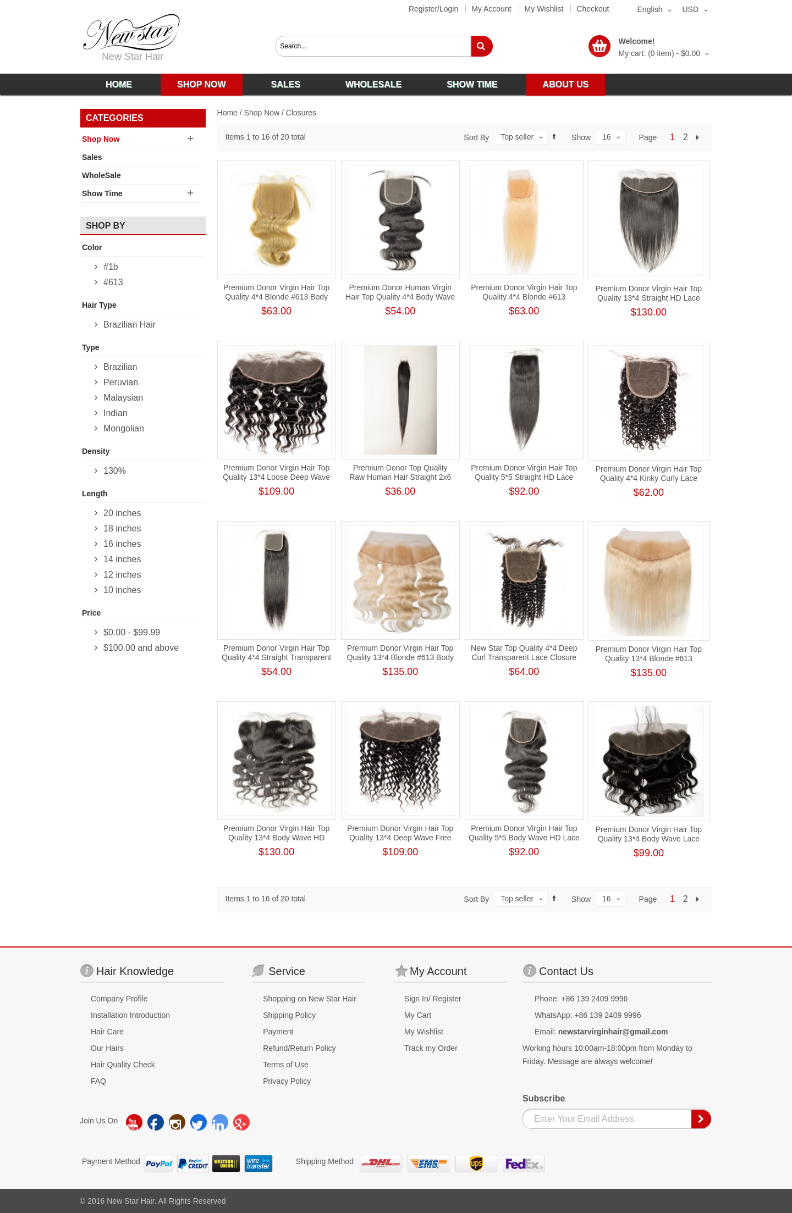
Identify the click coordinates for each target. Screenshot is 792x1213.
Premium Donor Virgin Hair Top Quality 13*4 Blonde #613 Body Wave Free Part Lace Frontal (400, 657)
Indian (115, 413)
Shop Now (262, 112)
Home (227, 112)
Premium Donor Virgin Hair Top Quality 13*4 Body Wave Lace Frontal (649, 838)
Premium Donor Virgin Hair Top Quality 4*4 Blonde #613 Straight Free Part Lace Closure (524, 297)
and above (141, 647)
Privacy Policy (287, 1081)
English (650, 9)
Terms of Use (285, 1064)
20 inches (122, 513)
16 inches (122, 544)
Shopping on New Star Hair (309, 998)
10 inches (122, 590)
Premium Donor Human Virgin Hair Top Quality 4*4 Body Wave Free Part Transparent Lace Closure (400, 301)
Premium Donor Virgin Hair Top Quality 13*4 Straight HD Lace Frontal (649, 298)
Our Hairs (107, 1048)
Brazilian (120, 367)
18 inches (122, 528)
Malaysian (123, 397)
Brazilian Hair (129, 324)
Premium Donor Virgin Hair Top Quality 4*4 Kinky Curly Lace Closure (649, 478)
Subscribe (543, 1098)
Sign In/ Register (432, 998)
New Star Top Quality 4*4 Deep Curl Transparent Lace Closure (524, 653)
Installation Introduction (130, 1015)
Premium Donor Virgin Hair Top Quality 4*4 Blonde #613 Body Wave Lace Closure (276, 297)
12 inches (122, 574)
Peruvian (120, 382)
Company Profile (119, 998)
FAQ (98, 1081)
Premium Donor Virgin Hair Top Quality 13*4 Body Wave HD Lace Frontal (276, 837)
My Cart (417, 1015)
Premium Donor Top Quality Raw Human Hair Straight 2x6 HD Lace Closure (400, 477)
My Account (491, 8)
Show (581, 137)
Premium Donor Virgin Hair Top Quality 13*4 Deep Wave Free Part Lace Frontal (400, 837)
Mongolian (123, 428)
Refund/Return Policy (299, 1048)
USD (690, 9)
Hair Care (107, 1031)
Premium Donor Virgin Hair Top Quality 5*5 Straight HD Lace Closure (524, 477)
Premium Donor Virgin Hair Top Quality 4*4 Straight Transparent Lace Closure (276, 657)
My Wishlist (544, 8)
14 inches (122, 559)
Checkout (592, 8)
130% (114, 470)
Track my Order (431, 1048)
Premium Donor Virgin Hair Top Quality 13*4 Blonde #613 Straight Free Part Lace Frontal (649, 658)
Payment (278, 1031)
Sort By (476, 137)
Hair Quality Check (123, 1064)
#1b (110, 267)
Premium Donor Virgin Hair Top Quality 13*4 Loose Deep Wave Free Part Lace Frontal (276, 477)
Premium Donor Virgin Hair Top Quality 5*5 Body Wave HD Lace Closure (524, 837)
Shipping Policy (289, 1015)
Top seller (517, 136)
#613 (113, 282)
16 (606, 136)
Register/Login (433, 8)
